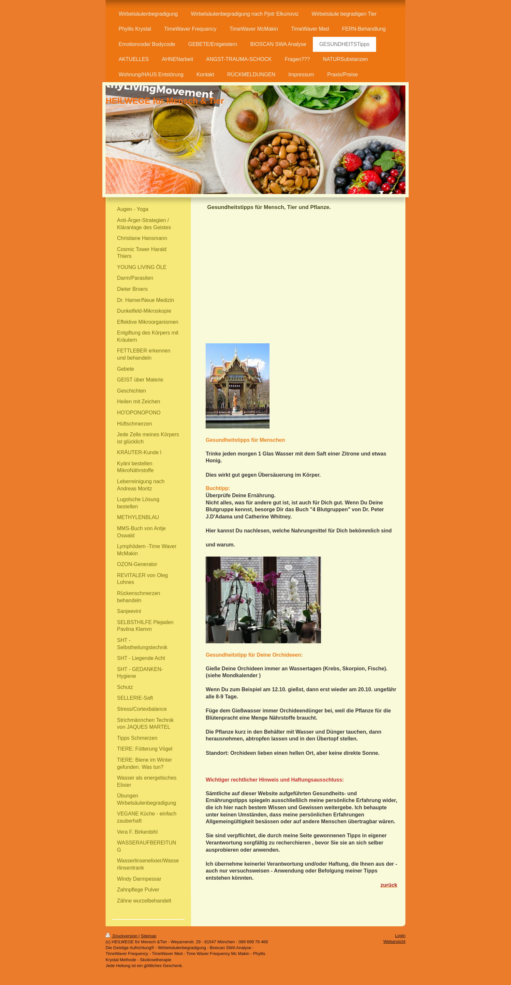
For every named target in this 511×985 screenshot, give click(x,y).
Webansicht (394, 941)
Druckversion (122, 935)
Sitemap (148, 935)
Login (400, 935)
